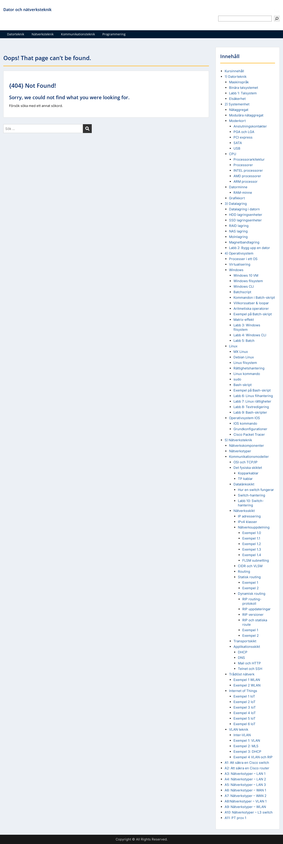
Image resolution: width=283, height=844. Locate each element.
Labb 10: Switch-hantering (251, 503)
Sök (277, 11)
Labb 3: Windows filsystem (246, 327)
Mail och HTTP (249, 663)
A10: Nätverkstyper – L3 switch (249, 812)
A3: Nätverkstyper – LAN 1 (245, 774)
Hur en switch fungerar (256, 490)
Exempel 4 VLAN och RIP (253, 757)
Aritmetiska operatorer (251, 308)
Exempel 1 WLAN (246, 680)
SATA (237, 143)
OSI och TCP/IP (245, 462)
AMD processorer (247, 176)
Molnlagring (238, 237)
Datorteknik (15, 34)
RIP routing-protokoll (251, 601)
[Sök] (277, 18)
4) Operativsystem (239, 253)
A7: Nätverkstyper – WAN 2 (245, 796)
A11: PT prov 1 (235, 818)
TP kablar (245, 479)
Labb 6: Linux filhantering (253, 396)
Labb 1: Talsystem (243, 93)
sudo (237, 379)
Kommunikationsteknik (78, 34)
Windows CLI (243, 286)
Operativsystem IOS (244, 418)
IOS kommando (245, 423)
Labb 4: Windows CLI (249, 335)
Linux (233, 346)
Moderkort (237, 121)
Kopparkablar (248, 473)
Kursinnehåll (234, 71)
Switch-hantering (251, 495)
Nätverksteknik (43, 34)
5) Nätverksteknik (238, 440)
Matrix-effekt (243, 319)
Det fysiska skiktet (247, 468)
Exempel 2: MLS (245, 746)
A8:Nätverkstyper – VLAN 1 (246, 801)
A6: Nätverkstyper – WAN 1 (245, 790)
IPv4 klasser (247, 522)
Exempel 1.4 (251, 555)
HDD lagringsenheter (245, 215)
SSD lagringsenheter (245, 220)
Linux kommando (246, 374)
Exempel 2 (250, 588)
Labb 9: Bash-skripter (250, 412)
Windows (236, 270)
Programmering (114, 34)
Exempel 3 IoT (244, 707)
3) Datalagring (236, 203)
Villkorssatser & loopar (251, 303)
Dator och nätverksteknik (27, 9)
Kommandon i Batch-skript (254, 297)
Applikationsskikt (246, 646)
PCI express (242, 137)
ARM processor (245, 181)
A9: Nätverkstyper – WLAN (245, 807)
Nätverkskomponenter (246, 445)
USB (236, 148)
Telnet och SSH (250, 669)
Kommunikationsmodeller (249, 456)
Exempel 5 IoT (244, 718)
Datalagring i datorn (244, 209)
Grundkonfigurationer (250, 429)
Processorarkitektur (249, 159)
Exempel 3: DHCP (247, 751)
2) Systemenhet (237, 104)
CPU (232, 154)
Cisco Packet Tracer (249, 434)
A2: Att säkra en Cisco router (247, 768)
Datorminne (238, 187)
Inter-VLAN (242, 735)
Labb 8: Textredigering (251, 407)
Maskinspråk (239, 82)
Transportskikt (244, 641)
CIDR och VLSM (250, 566)
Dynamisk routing (251, 593)
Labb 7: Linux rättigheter (252, 401)
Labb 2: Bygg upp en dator (249, 248)
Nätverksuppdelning (254, 527)
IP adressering (249, 516)
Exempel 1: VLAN (246, 740)
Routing (244, 571)
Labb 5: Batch (243, 340)
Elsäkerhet (237, 99)
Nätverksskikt (244, 511)
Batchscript (242, 292)
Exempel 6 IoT (244, 724)
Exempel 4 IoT (244, 713)
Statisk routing (249, 577)
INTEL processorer (248, 170)
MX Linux (240, 352)
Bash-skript (242, 385)
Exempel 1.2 (251, 544)
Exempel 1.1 (251, 538)
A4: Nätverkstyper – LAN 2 (245, 779)
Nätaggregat (238, 110)
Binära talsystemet (243, 88)
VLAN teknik (238, 729)
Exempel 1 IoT (244, 696)
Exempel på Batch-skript (252, 314)
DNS (241, 658)
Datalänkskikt (243, 484)
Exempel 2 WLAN (246, 685)
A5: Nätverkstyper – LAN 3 (245, 785)
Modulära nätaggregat (246, 115)
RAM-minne (242, 192)
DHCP (242, 652)
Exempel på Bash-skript (252, 390)
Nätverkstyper (240, 451)
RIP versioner (253, 614)
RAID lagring (239, 226)
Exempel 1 (250, 582)
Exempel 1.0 (251, 533)
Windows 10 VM (245, 275)
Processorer (243, 165)
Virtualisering (239, 264)
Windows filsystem (248, 281)
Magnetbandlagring (244, 242)
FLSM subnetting (255, 560)
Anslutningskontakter (250, 126)
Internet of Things (243, 691)
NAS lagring (238, 231)
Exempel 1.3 (251, 549)
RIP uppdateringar (256, 609)
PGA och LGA (243, 132)
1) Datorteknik (236, 76)
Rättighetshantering (248, 368)
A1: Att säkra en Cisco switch (247, 762)
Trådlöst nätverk (241, 674)
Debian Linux (243, 357)
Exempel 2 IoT (244, 702)
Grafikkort (237, 198)
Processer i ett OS (243, 259)
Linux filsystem (245, 363)
